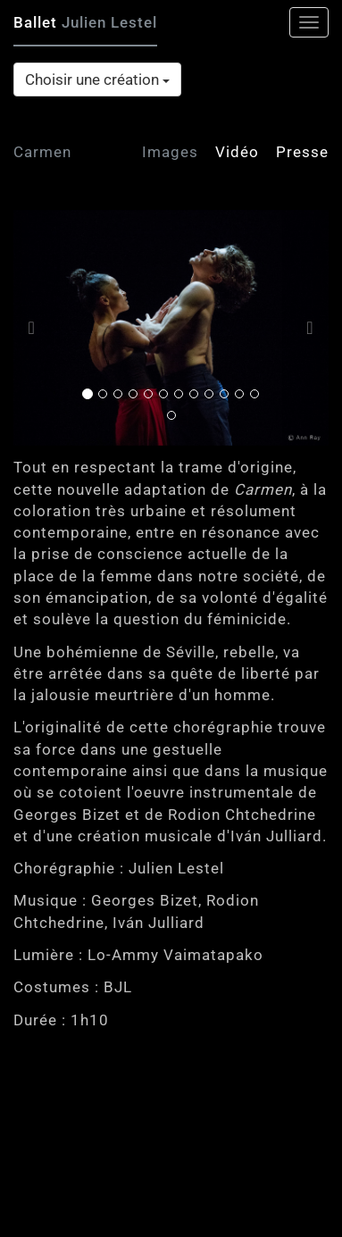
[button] (37, 328)
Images (170, 152)
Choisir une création (97, 79)
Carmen (42, 152)
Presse (302, 152)
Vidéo (237, 152)
